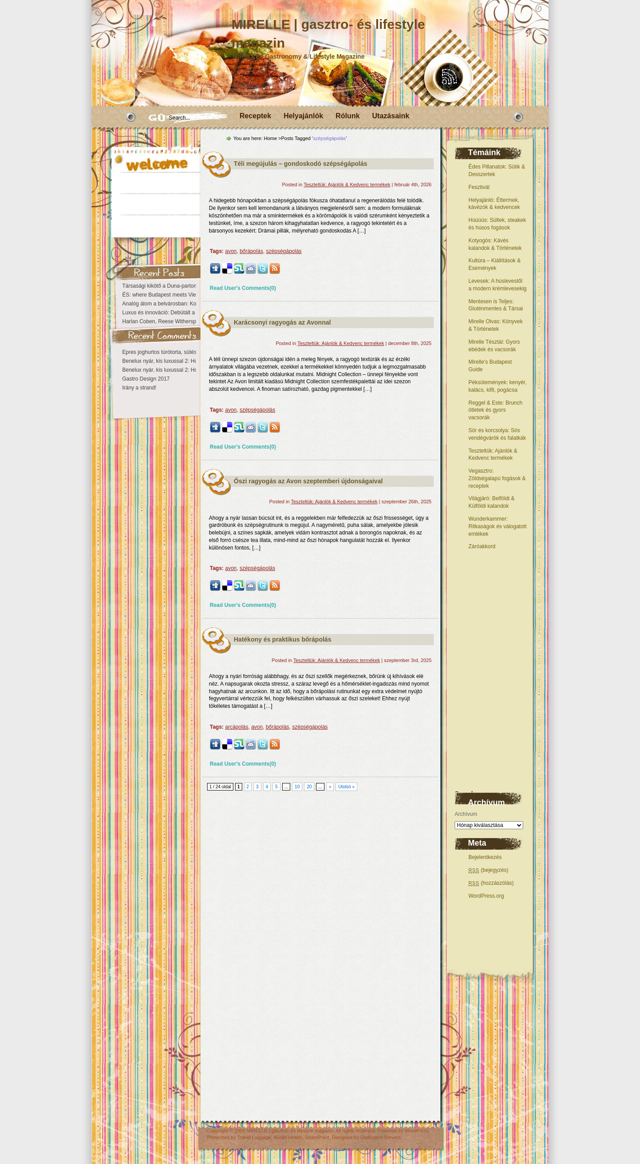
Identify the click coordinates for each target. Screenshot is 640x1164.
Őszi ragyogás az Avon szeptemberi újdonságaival (308, 481)
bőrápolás (251, 251)
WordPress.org (486, 896)
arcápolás (236, 727)
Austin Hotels (287, 1137)
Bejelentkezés (485, 857)
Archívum (466, 814)
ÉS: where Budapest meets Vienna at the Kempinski (184, 295)
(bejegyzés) (488, 870)
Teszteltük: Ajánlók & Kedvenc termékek (347, 184)
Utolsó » (346, 786)
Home (270, 138)
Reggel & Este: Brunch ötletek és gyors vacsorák (495, 410)
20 (309, 786)
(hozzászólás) (491, 883)
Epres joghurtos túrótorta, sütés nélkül (167, 352)
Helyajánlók (303, 116)
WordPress (416, 1130)
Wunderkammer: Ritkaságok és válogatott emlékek (497, 526)
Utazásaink (390, 116)
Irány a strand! (139, 388)
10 (297, 786)
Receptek (255, 116)
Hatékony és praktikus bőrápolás (282, 639)
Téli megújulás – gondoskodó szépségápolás (300, 163)
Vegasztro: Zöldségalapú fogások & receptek (497, 478)
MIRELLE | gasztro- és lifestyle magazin (290, 1130)
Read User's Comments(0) (243, 288)
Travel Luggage (254, 1137)
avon (230, 251)
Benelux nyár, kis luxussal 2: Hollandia (167, 361)
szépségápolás (284, 251)
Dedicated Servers (380, 1137)
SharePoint (317, 1137)
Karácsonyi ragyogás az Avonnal (282, 322)
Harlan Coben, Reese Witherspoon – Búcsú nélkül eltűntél (191, 321)
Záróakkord (482, 546)
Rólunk (348, 116)
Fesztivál (478, 187)
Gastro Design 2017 (146, 379)
